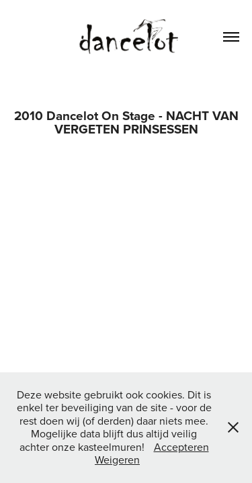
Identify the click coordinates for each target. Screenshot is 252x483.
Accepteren (181, 446)
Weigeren (117, 459)
